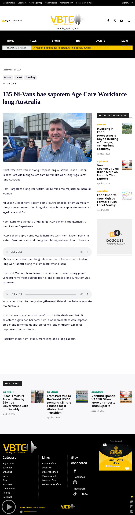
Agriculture (102, 150)
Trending (30, 77)
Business (101, 124)
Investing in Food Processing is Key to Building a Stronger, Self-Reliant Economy (108, 133)
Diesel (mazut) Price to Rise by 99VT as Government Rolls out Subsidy (15, 399)
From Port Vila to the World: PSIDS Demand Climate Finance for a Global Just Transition (59, 399)
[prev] (124, 48)
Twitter (85, 491)
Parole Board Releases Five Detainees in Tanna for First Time (69, 47)
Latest (18, 77)
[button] (129, 21)
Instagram (79, 477)
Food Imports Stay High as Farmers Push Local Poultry (107, 180)
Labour (8, 77)
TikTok (84, 483)
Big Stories (8, 391)
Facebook (79, 466)
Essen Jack (10, 83)
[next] (129, 48)
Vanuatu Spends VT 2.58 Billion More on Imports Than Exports (108, 157)
